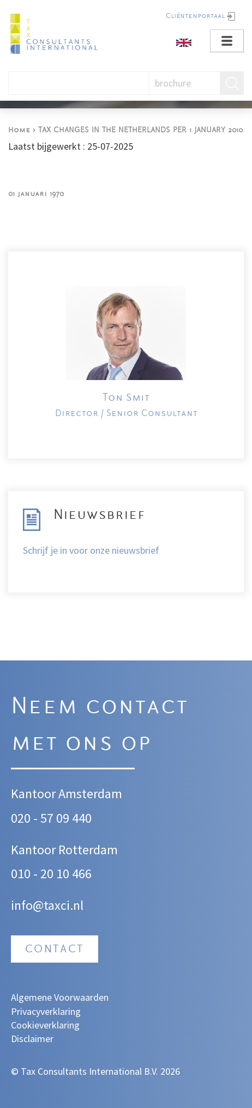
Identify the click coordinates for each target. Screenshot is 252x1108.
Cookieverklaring (45, 1025)
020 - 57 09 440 (51, 818)
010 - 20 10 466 (51, 873)
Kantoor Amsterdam (66, 793)
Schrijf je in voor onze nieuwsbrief (91, 550)
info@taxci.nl (47, 905)
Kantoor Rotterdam (64, 849)
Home (19, 130)
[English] (183, 41)
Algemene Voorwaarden (60, 997)
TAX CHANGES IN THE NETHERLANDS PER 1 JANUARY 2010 (140, 130)
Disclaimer (32, 1038)
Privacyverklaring (46, 1011)
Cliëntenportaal (195, 16)
